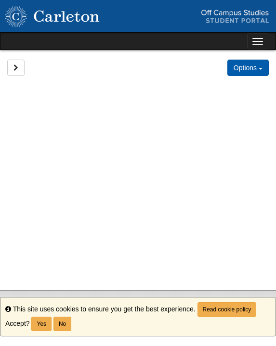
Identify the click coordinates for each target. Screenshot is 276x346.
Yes (41, 324)
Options (248, 68)
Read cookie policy (227, 309)
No (62, 324)
